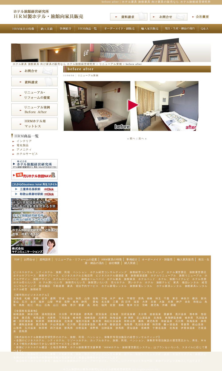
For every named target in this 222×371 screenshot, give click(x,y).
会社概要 (114, 263)
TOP (17, 259)
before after (81, 69)
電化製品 (23, 145)
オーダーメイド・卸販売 (157, 259)
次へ (141, 138)
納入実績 (129, 263)
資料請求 (45, 259)
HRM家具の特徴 (111, 259)
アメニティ (24, 149)
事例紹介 (131, 259)
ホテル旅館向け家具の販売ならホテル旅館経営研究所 (97, 369)
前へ (133, 138)
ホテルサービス (27, 153)
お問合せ (29, 259)
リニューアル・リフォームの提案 (76, 259)
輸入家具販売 (185, 259)
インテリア (24, 141)
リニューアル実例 (88, 75)
